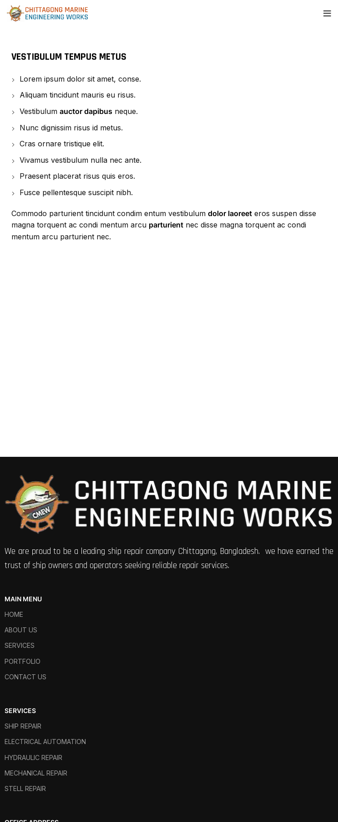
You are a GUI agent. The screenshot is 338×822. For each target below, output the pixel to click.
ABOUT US (21, 630)
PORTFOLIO (22, 661)
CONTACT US (25, 677)
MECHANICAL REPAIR (36, 773)
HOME (14, 614)
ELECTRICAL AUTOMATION (45, 741)
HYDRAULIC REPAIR (33, 757)
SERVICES (20, 645)
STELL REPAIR (25, 788)
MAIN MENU (23, 599)
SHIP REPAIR (23, 726)
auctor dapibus (86, 111)
